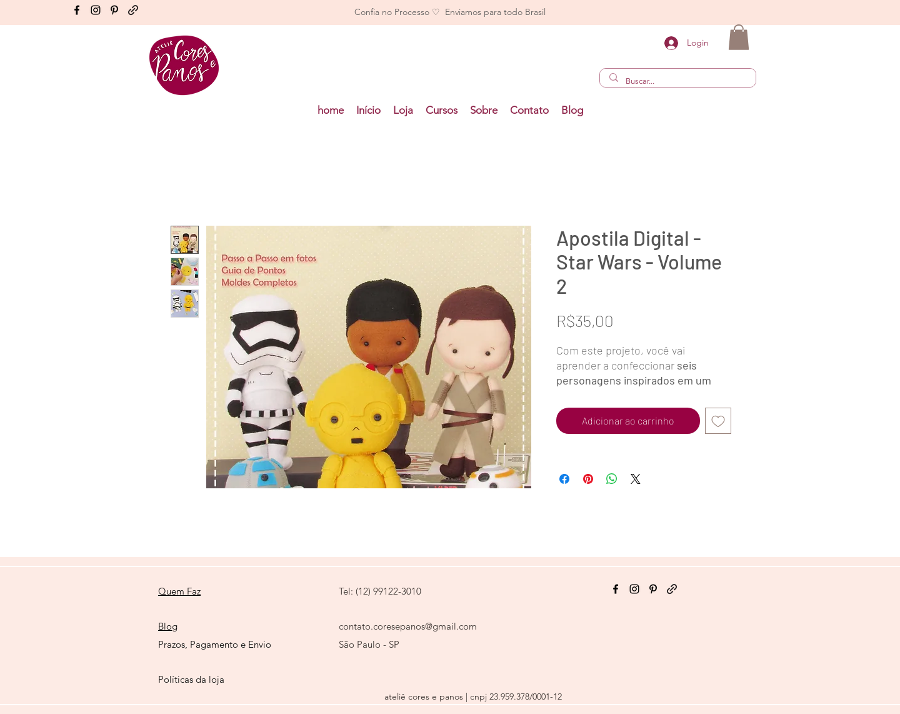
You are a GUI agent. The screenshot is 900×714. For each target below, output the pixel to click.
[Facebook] (77, 10)
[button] (441, 110)
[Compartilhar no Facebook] (564, 478)
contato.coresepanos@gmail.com (408, 626)
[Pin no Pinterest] (588, 478)
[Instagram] (95, 10)
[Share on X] (635, 478)
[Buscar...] (677, 81)
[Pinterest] (114, 10)
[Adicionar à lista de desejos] (718, 421)
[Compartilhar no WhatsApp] (611, 478)
